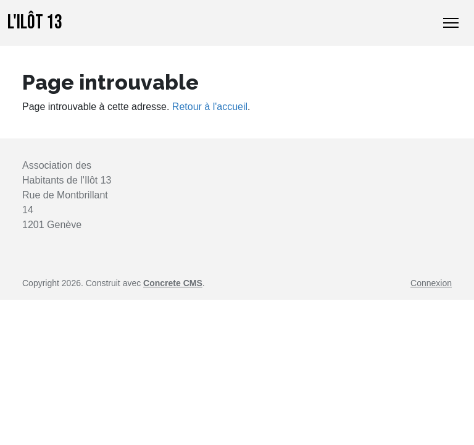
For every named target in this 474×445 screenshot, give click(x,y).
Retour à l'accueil (209, 106)
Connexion (431, 283)
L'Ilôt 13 (34, 23)
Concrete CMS (172, 283)
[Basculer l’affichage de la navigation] (451, 23)
